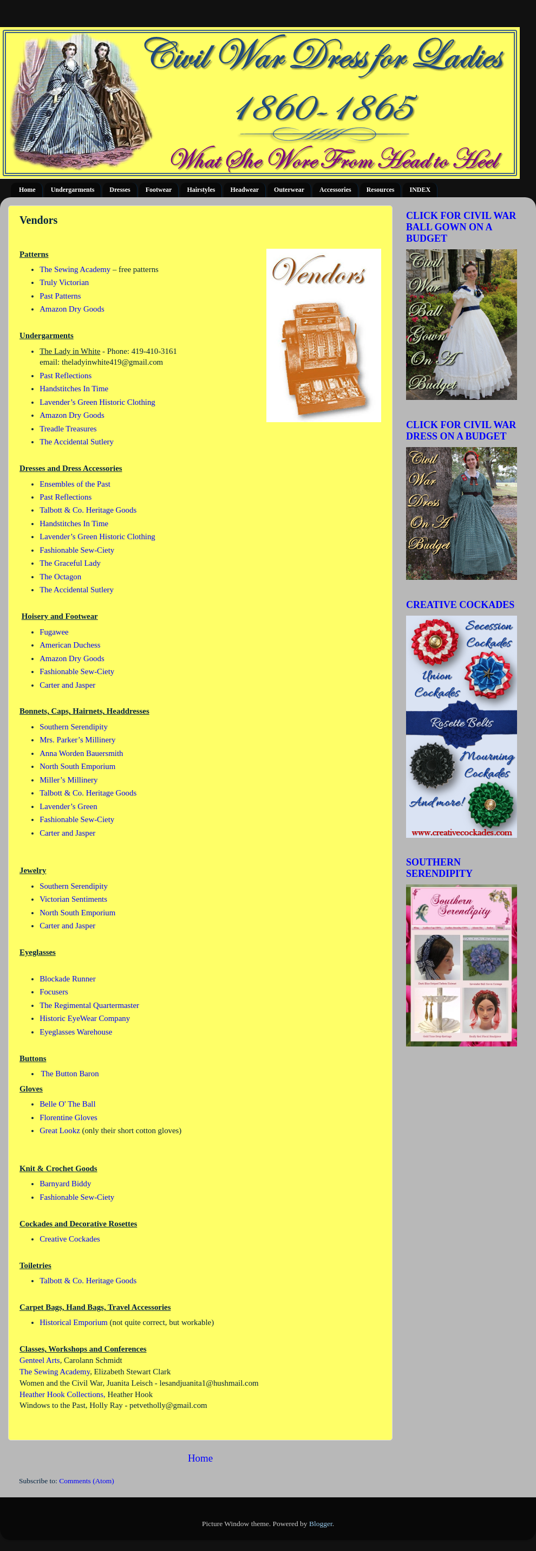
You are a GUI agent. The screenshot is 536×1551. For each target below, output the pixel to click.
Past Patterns (60, 296)
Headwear (244, 189)
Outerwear (289, 189)
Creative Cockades (70, 1239)
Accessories (335, 189)
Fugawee (54, 632)
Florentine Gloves (68, 1117)
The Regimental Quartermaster (89, 1005)
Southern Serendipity (74, 726)
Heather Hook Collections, (62, 1394)
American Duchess (71, 645)
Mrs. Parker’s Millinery (77, 739)
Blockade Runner (67, 978)
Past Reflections (65, 375)
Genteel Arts (39, 1360)
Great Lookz (61, 1130)
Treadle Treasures (68, 428)
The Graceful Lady (70, 563)
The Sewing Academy (75, 269)
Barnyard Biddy (65, 1183)
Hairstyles (201, 189)
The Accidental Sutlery (77, 441)
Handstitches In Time (74, 388)
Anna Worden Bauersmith (81, 753)
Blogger (320, 1524)
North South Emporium (77, 766)
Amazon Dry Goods (72, 309)
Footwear (159, 189)
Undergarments (73, 189)
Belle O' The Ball (67, 1104)
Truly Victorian (64, 282)
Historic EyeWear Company (85, 1018)
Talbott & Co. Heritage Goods (88, 510)
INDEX (419, 189)
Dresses (119, 189)
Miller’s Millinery (68, 779)
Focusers (54, 991)
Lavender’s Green (69, 806)
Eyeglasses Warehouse (76, 1031)
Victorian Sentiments (73, 899)
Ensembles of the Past (75, 484)
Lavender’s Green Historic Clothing (97, 402)
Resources (381, 189)
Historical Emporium (74, 1322)
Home (27, 189)
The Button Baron (70, 1073)
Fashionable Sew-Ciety (77, 550)
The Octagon (60, 576)
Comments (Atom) (86, 1481)
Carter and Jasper (67, 685)
